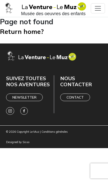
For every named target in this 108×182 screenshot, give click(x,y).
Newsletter (24, 97)
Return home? (22, 31)
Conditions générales (54, 131)
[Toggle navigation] (98, 8)
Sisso (26, 142)
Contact (75, 97)
